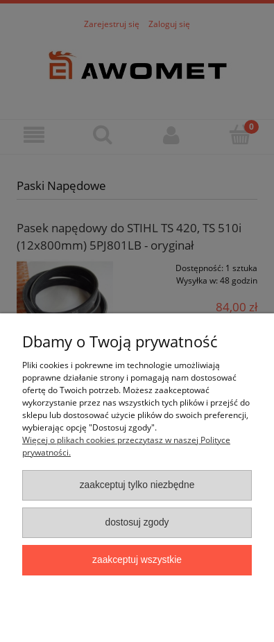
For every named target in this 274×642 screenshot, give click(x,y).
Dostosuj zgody (137, 522)
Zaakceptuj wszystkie (137, 560)
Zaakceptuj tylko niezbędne (137, 485)
